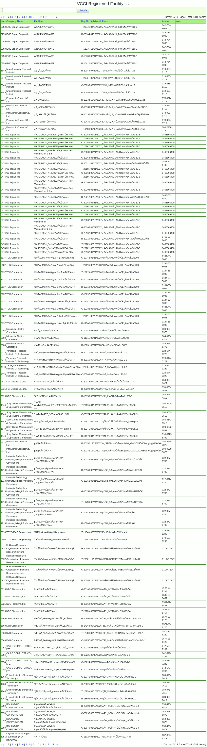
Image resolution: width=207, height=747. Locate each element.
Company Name (14, 21)
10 (37, 16)
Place (105, 21)
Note (178, 21)
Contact (166, 21)
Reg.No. (85, 21)
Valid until (96, 21)
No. (2, 21)
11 (42, 16)
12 (47, 16)
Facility (38, 21)
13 (52, 16)
